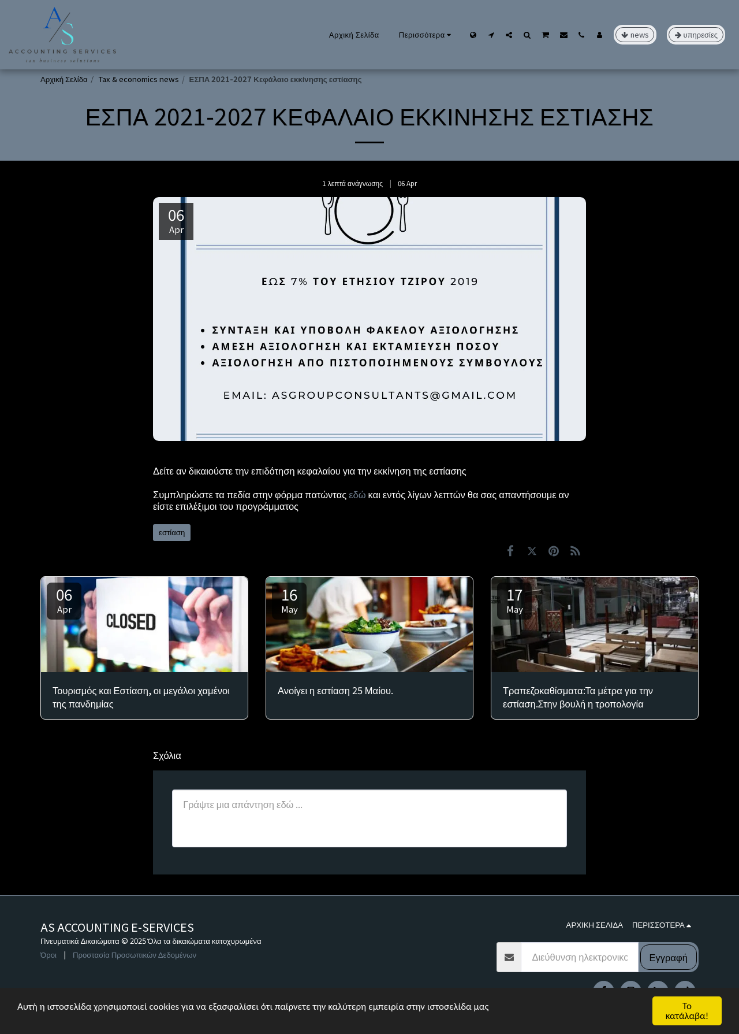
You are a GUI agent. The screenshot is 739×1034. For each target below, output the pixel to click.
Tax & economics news (138, 78)
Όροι (48, 954)
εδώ (355, 494)
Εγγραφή (669, 957)
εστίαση (172, 532)
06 (64, 599)
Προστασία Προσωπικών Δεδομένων (134, 954)
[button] (491, 35)
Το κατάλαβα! (687, 1011)
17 (514, 599)
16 (289, 599)
